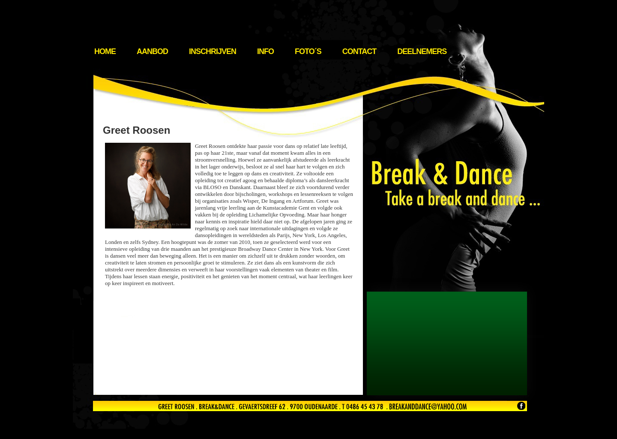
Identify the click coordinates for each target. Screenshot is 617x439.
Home (105, 51)
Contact (359, 51)
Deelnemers (421, 51)
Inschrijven (212, 51)
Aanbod (152, 51)
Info (265, 51)
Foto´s (308, 51)
